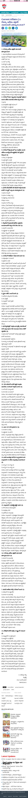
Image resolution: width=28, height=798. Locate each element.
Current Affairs (9, 15)
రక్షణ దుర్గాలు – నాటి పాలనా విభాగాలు (12, 786)
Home (2, 15)
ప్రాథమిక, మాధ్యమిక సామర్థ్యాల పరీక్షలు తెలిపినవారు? (15, 716)
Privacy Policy (15, 796)
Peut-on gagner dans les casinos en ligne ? (14, 760)
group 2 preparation (19, 687)
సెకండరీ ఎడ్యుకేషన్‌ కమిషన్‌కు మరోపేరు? (12, 780)
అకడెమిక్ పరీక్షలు (5, 12)
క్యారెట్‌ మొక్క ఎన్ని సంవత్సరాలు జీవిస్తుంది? (13, 789)
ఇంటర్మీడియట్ (14, 12)
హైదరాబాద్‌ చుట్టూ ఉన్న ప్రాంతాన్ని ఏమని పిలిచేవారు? (16, 736)
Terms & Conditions (23, 796)
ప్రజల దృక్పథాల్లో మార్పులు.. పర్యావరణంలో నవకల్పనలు (17, 729)
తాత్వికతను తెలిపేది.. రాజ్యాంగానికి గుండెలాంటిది (11, 772)
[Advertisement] (17, 6)
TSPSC (12, 689)
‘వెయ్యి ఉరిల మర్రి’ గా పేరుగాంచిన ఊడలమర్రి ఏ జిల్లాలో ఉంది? (14, 783)
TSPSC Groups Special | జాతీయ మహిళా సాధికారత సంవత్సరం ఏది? (18, 700)
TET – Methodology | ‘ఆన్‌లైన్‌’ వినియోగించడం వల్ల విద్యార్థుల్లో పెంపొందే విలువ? (7, 701)
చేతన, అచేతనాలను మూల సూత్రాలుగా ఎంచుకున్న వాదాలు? (17, 743)
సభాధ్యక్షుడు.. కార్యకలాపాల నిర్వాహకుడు (17, 723)
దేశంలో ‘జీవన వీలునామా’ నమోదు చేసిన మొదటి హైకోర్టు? (13, 767)
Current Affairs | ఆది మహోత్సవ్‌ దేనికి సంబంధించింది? (16, 750)
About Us (5, 796)
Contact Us (10, 796)
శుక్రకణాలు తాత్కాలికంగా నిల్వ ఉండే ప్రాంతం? (14, 777)
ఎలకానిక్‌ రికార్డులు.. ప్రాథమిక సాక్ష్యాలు (12, 775)
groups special (6, 689)
